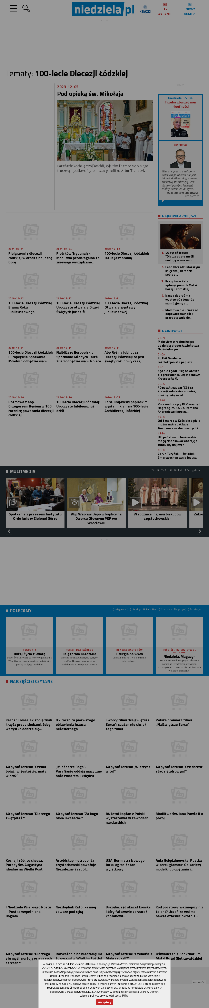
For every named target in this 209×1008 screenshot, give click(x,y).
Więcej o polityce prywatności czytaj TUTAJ (104, 996)
